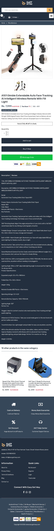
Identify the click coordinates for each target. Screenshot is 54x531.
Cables (12, 511)
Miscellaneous (12, 23)
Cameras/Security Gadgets (20, 507)
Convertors (20, 511)
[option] (27, 52)
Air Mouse (28, 504)
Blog (2, 478)
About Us (4, 467)
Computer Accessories (15, 509)
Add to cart (27, 141)
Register (31, 471)
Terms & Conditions (7, 475)
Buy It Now (27, 149)
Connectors (29, 511)
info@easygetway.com (13, 457)
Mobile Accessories (36, 507)
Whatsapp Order (27, 157)
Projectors (42, 509)
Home (3, 23)
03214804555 (11, 453)
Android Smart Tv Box (16, 504)
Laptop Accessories (31, 509)
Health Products (27, 514)
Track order (32, 478)
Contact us (5, 482)
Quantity (5, 129)
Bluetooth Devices (38, 504)
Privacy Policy (5, 471)
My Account (32, 467)
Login (30, 475)
